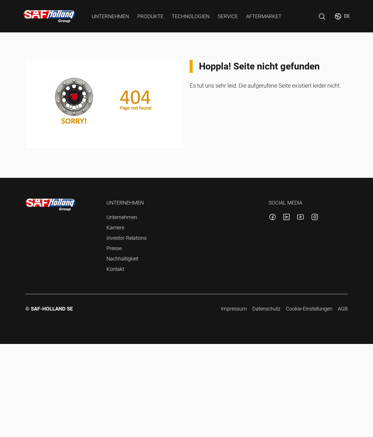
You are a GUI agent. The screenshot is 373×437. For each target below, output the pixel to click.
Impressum (234, 309)
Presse (114, 248)
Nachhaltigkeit (122, 259)
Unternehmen (121, 217)
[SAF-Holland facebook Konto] (272, 218)
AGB (343, 309)
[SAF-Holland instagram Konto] (315, 218)
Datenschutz (266, 309)
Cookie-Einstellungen (309, 309)
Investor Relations (126, 238)
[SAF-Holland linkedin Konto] (286, 218)
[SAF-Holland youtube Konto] (300, 218)
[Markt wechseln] (342, 16)
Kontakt (115, 269)
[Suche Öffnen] (322, 16)
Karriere (115, 227)
